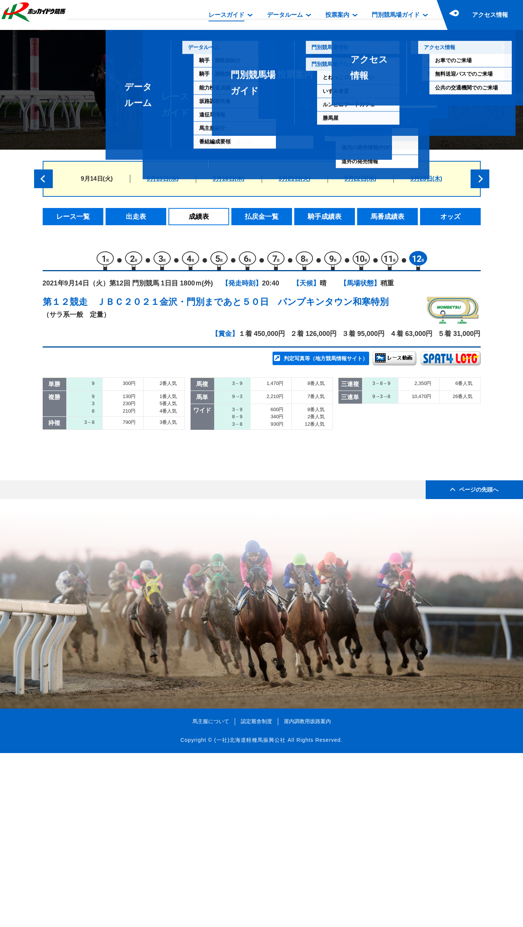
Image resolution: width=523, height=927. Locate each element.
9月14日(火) (97, 178)
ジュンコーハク (126, 426)
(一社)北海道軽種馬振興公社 (250, 914)
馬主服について (210, 895)
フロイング (120, 458)
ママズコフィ (123, 537)
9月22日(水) (360, 178)
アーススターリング (132, 473)
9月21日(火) (294, 178)
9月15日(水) (163, 178)
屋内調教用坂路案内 (307, 895)
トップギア (120, 442)
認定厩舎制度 (256, 895)
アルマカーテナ (126, 489)
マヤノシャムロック (132, 521)
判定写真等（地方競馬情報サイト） (326, 361)
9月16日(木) (228, 178)
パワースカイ (123, 410)
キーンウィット (126, 505)
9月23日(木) (426, 178)
